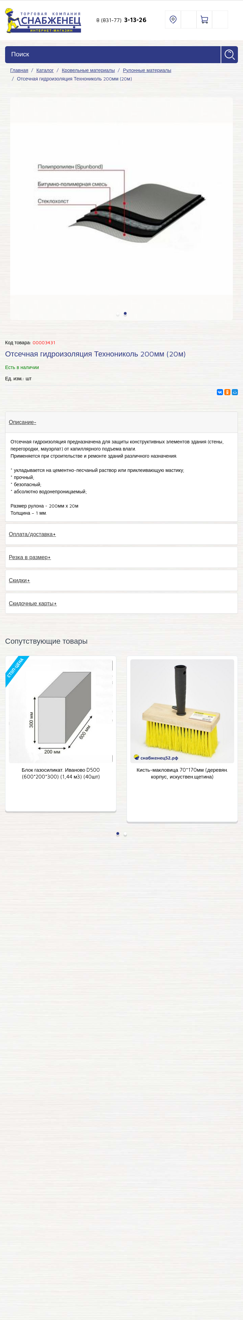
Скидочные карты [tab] (31, 603)
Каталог (45, 70)
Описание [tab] (21, 422)
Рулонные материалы (147, 70)
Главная (19, 70)
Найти (229, 54)
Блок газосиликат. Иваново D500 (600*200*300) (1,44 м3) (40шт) (61, 773)
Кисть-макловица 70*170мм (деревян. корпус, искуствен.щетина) (182, 773)
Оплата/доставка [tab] (31, 534)
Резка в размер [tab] (28, 557)
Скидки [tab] (18, 580)
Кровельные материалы (88, 70)
